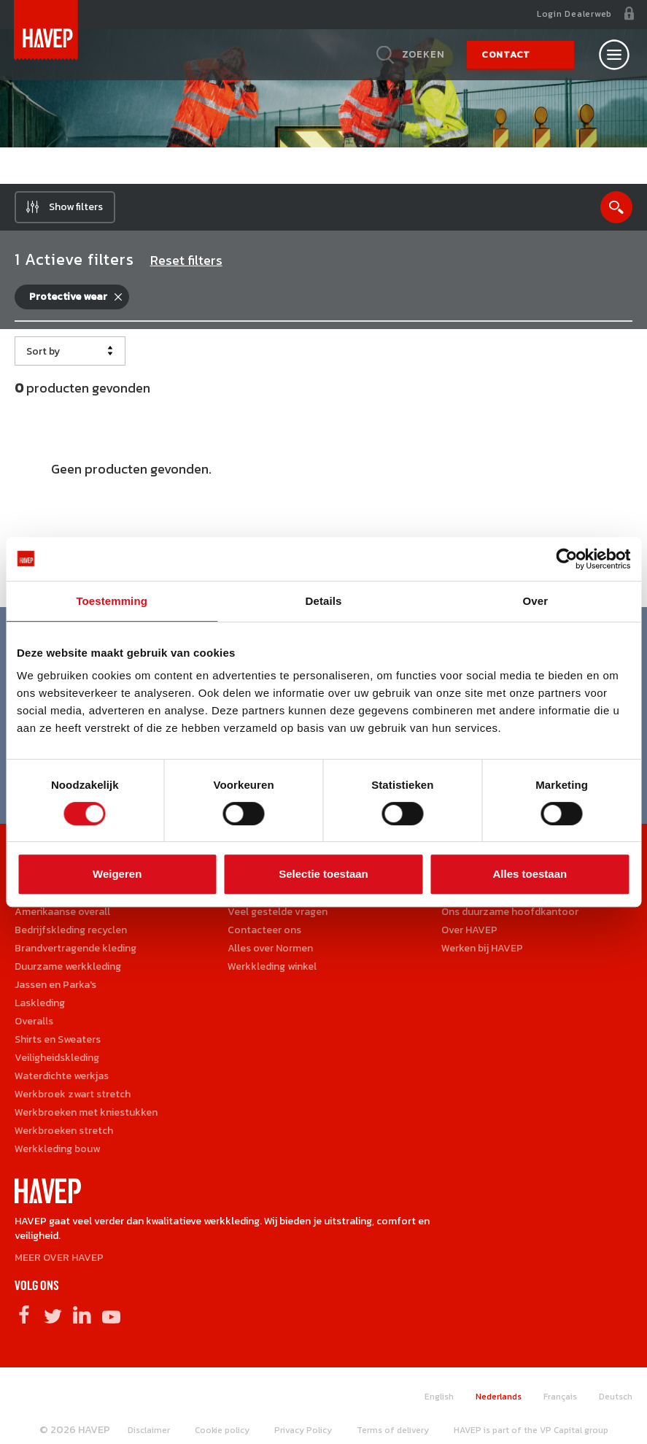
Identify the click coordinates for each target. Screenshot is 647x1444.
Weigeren (117, 874)
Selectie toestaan (323, 874)
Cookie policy (222, 1430)
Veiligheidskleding (57, 1057)
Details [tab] (324, 601)
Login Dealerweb (574, 13)
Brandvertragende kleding (75, 948)
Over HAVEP (469, 930)
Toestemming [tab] (111, 601)
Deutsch (615, 1396)
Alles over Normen (270, 948)
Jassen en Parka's (55, 984)
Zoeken (423, 54)
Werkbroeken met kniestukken (86, 1112)
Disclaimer (149, 1430)
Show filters (76, 207)
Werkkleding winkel (272, 966)
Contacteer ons (264, 930)
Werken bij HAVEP (482, 948)
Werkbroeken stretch (64, 1130)
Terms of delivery (393, 1430)
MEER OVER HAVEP (59, 1257)
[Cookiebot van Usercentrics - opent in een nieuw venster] (566, 559)
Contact (505, 54)
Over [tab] (536, 601)
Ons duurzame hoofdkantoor (509, 911)
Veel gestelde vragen (278, 911)
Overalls (34, 1021)
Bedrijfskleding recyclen (71, 930)
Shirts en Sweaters (58, 1039)
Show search (616, 207)
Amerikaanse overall (62, 911)
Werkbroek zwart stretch (73, 1094)
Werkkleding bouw (57, 1149)
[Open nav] (614, 54)
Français (560, 1396)
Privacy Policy (303, 1430)
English (439, 1396)
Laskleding (40, 1003)
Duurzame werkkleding (68, 966)
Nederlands (499, 1396)
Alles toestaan (529, 874)
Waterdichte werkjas (62, 1076)
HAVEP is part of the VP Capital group (531, 1430)
